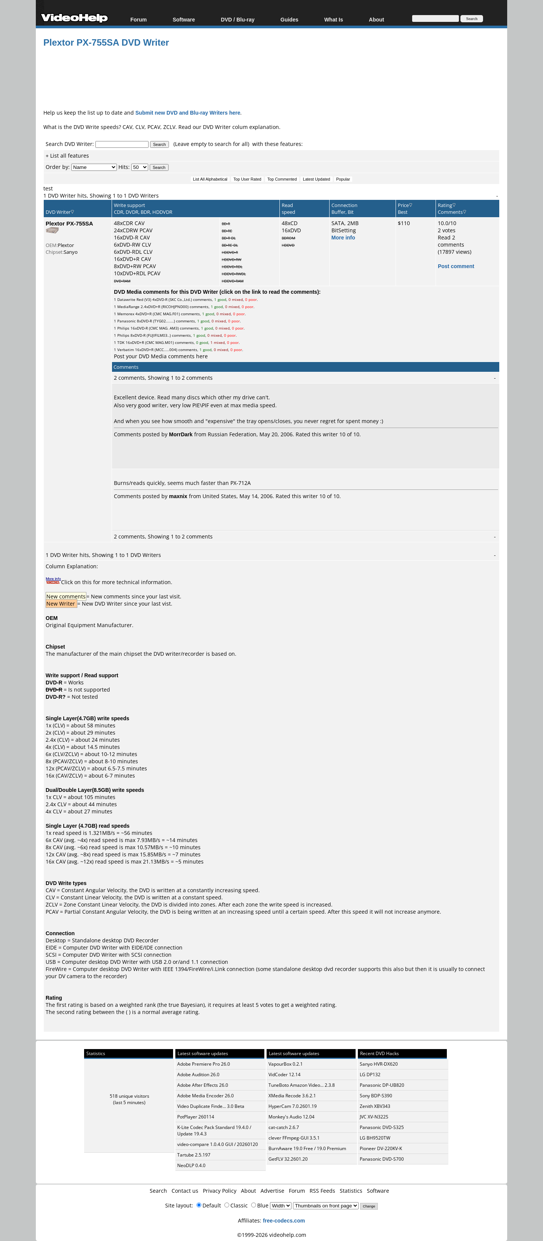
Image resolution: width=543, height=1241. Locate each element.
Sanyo (71, 252)
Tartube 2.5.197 (193, 1155)
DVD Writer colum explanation (241, 126)
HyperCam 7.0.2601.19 (292, 1106)
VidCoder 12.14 (284, 1074)
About (376, 19)
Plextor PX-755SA (69, 223)
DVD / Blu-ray (238, 19)
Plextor (66, 245)
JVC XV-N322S (374, 1117)
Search (158, 1190)
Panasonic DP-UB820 (382, 1085)
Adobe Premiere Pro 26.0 (203, 1064)
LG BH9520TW (375, 1138)
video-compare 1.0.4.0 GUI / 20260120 (217, 1144)
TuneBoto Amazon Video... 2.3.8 (301, 1085)
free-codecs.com (284, 1220)
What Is (333, 19)
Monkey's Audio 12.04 (291, 1117)
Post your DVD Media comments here (161, 356)
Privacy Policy (219, 1190)
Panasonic (126, 321)
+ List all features (67, 155)
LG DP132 (370, 1074)
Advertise (272, 1190)
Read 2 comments (451, 241)
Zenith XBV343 (375, 1106)
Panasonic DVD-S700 (382, 1159)
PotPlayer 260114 (195, 1117)
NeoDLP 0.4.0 (191, 1165)
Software (184, 19)
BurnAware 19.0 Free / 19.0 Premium (307, 1148)
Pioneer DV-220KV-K (381, 1148)
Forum (138, 19)
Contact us (185, 1190)
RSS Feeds (322, 1190)
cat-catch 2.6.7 (283, 1127)
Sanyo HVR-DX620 (379, 1064)
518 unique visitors (129, 1096)
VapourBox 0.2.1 (285, 1064)
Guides (289, 19)
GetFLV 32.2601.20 (288, 1159)
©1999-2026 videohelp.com (271, 1234)
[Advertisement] (271, 77)
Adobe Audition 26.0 (198, 1074)
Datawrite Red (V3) (134, 299)
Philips (123, 328)
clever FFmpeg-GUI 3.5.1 (294, 1138)
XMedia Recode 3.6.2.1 (292, 1095)
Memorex (125, 313)
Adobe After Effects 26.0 (202, 1085)
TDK (120, 342)
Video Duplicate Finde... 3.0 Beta (210, 1106)
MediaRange (128, 306)
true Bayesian (186, 1004)
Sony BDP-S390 (376, 1095)
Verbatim (125, 349)
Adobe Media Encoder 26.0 (205, 1095)
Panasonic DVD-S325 (382, 1127)
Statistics (351, 1190)
